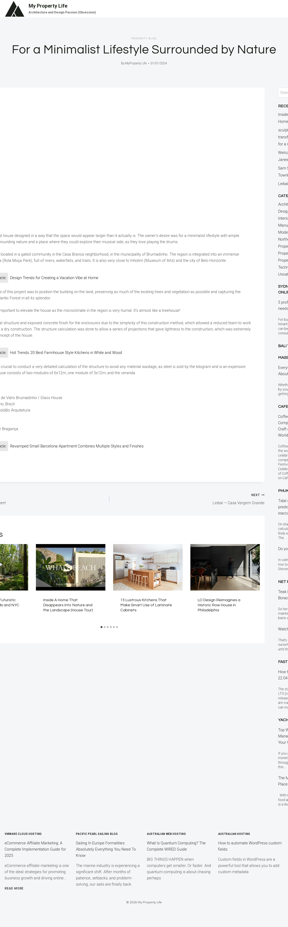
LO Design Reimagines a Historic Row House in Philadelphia (219, 605)
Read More (14, 888)
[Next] (254, 584)
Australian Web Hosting (166, 833)
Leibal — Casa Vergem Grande (189, 498)
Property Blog (144, 38)
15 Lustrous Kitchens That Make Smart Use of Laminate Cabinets (146, 605)
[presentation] (70, 567)
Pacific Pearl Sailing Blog (97, 833)
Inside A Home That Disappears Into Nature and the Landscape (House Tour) (68, 605)
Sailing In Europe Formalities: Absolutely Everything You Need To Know (106, 849)
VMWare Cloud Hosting (23, 833)
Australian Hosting (234, 833)
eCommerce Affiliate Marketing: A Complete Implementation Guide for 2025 (35, 849)
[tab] (101, 627)
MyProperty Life (136, 63)
